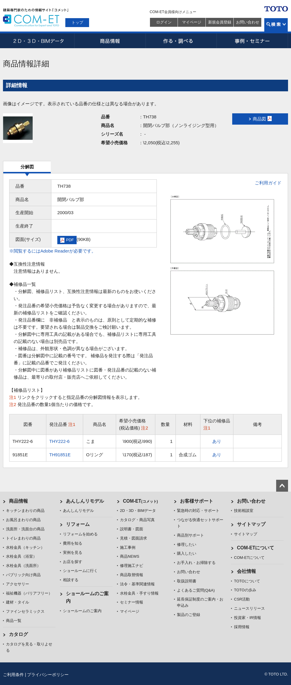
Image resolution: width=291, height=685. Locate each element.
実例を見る (72, 552)
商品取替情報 (131, 575)
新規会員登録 (219, 22)
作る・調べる (181, 40)
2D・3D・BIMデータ (38, 40)
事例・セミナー (252, 40)
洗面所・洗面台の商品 (25, 529)
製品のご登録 (188, 614)
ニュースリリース (249, 608)
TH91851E (60, 454)
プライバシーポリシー (48, 674)
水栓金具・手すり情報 (139, 593)
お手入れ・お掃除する (196, 562)
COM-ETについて (255, 547)
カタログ (18, 634)
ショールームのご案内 (82, 611)
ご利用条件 (13, 674)
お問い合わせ (247, 22)
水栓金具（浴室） (21, 556)
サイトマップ (251, 524)
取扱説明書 (186, 581)
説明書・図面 (131, 529)
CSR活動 (242, 599)
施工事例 (127, 547)
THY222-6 (59, 441)
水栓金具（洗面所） (23, 565)
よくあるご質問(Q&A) (196, 590)
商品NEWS (129, 556)
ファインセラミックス (25, 611)
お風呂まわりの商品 (23, 520)
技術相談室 (243, 510)
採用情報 (241, 627)
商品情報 (110, 40)
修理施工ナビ (131, 565)
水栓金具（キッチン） (25, 547)
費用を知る (72, 543)
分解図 (27, 166)
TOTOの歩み (245, 590)
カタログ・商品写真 (137, 520)
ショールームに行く (80, 570)
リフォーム (78, 524)
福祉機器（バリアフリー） (29, 593)
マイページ (191, 22)
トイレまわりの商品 (23, 538)
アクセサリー (17, 584)
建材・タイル (17, 602)
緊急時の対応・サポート (198, 510)
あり (216, 441)
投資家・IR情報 (247, 617)
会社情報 (246, 571)
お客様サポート (196, 501)
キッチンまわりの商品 (25, 510)
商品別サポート (190, 535)
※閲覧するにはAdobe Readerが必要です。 (52, 250)
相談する (70, 580)
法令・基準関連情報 (137, 584)
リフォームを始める (80, 534)
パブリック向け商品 (23, 575)
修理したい (186, 544)
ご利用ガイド (268, 182)
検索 (276, 25)
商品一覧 (13, 620)
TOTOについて (247, 581)
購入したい (186, 553)
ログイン (164, 22)
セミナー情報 (131, 602)
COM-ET (140, 501)
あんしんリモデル (85, 501)
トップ (77, 22)
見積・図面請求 (133, 538)
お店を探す (72, 561)
